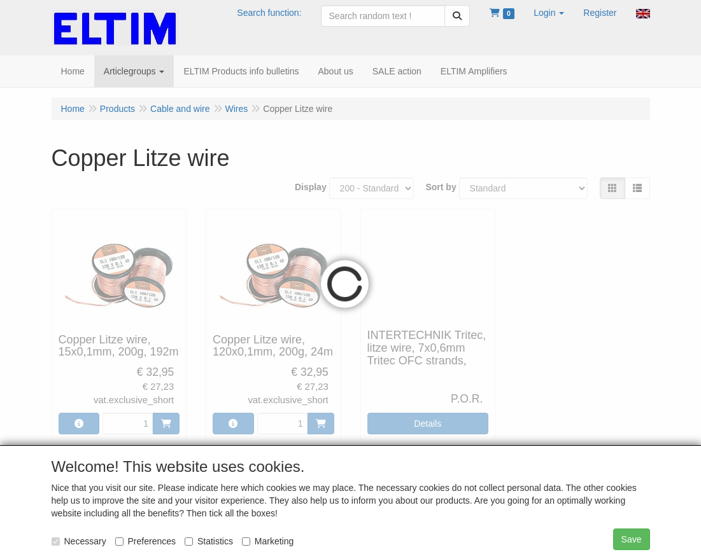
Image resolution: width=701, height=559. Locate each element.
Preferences (145, 541)
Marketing (268, 541)
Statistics (209, 541)
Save (631, 539)
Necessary (79, 541)
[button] (549, 12)
